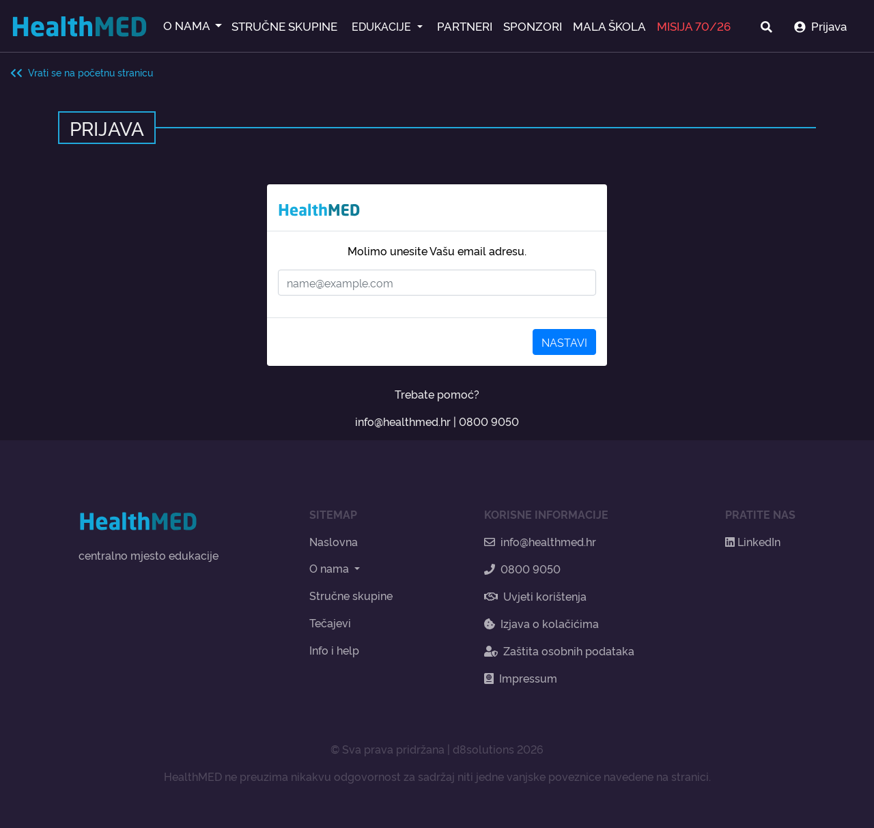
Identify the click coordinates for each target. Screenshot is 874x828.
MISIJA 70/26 (694, 25)
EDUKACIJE (383, 25)
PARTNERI (464, 25)
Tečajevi (330, 622)
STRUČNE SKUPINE (284, 25)
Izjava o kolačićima (541, 623)
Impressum (520, 677)
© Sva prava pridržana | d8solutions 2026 (437, 748)
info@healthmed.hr (403, 421)
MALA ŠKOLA (609, 25)
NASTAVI (564, 341)
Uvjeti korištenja (535, 595)
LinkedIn (752, 541)
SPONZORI (532, 25)
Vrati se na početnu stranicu (81, 72)
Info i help (334, 649)
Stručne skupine (351, 595)
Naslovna (333, 541)
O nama (330, 567)
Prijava (820, 25)
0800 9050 (489, 421)
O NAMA (187, 25)
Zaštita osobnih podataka (559, 650)
